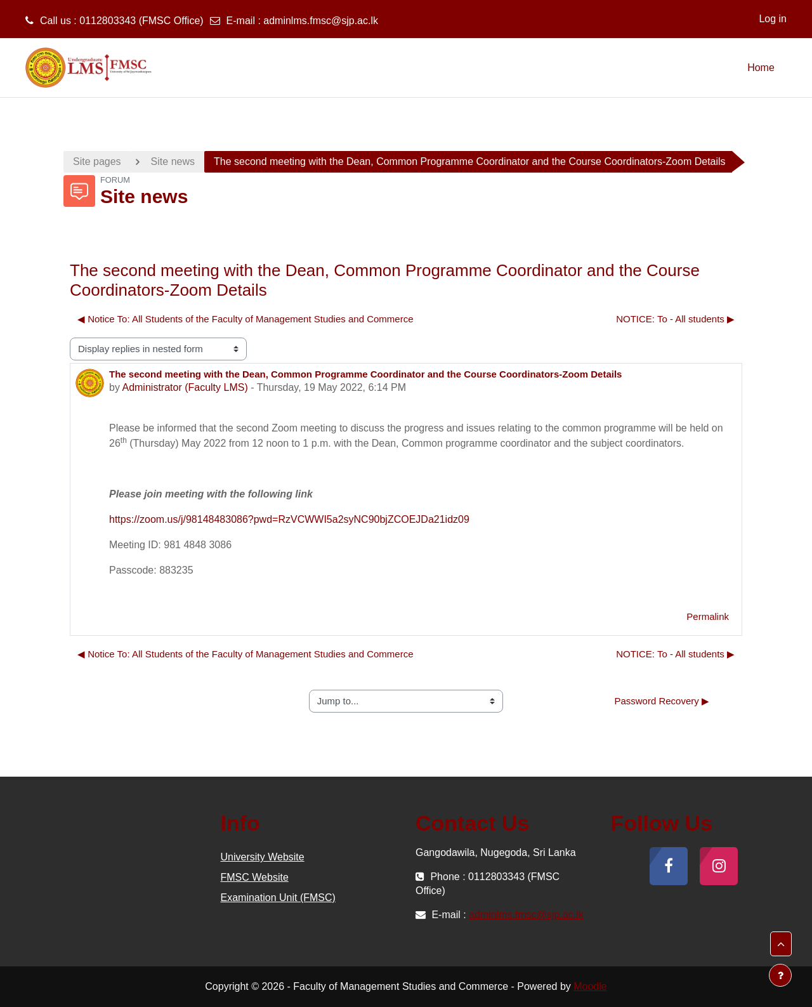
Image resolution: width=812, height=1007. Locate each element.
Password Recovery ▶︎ (661, 700)
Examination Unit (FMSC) (278, 897)
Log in (773, 18)
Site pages (97, 161)
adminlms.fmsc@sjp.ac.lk (320, 20)
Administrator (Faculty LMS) (184, 387)
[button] (781, 944)
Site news (173, 161)
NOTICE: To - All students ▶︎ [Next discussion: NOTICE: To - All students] (675, 318)
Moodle (589, 986)
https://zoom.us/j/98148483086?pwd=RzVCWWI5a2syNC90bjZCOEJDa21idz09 (289, 519)
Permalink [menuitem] (707, 616)
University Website (262, 857)
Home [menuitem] (761, 67)
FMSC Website (255, 877)
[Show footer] (780, 975)
